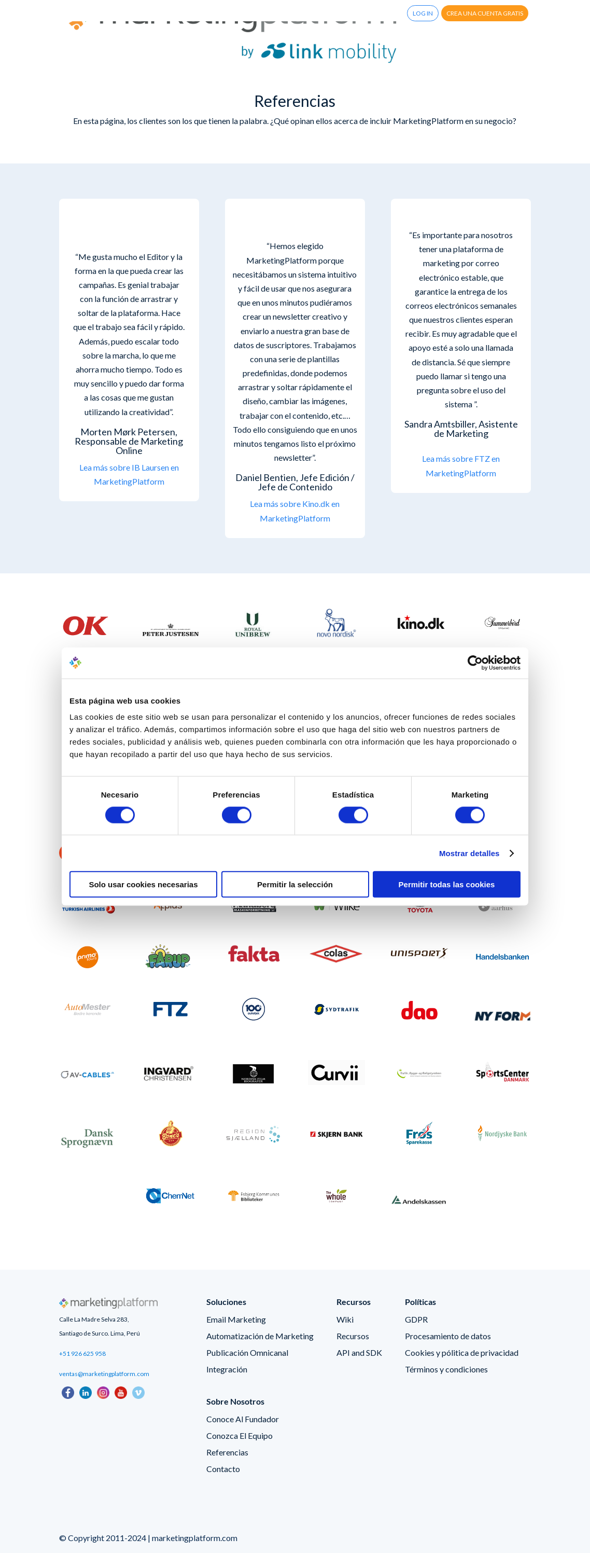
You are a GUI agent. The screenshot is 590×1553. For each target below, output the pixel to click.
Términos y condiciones (446, 1369)
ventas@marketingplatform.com (104, 1374)
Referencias (227, 1452)
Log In (423, 13)
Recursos (352, 1336)
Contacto (223, 1469)
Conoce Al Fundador (242, 1419)
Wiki (345, 1319)
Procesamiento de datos (448, 1336)
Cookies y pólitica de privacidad (461, 1352)
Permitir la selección (295, 884)
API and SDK (359, 1352)
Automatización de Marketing (260, 1336)
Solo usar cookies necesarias (143, 884)
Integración (226, 1369)
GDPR (416, 1319)
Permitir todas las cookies (447, 884)
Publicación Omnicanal (247, 1352)
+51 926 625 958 (82, 1353)
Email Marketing (236, 1319)
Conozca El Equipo (239, 1435)
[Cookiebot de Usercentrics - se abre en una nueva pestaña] (475, 662)
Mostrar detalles (469, 852)
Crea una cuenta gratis (484, 13)
